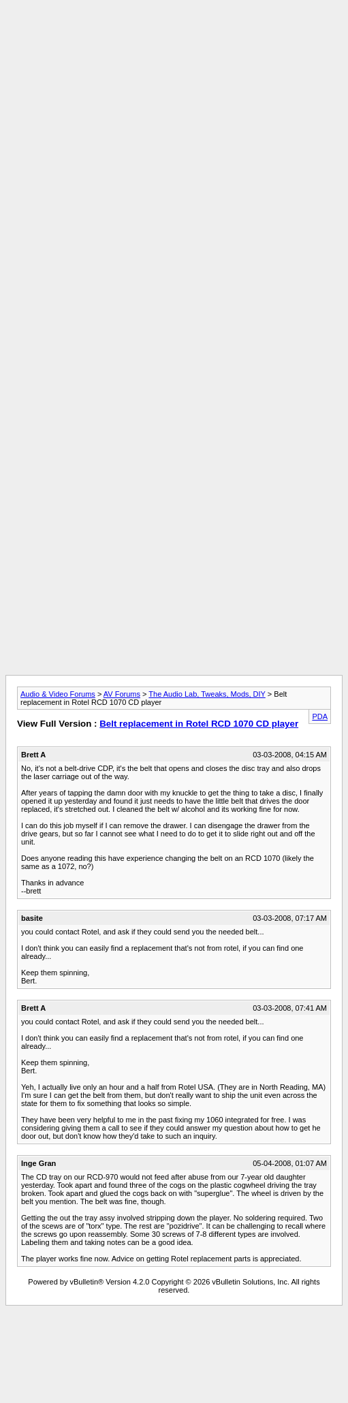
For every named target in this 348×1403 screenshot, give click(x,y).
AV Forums (122, 694)
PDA (320, 716)
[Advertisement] (171, 133)
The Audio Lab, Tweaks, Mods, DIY (206, 694)
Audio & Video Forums (57, 694)
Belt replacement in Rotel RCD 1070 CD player (198, 724)
